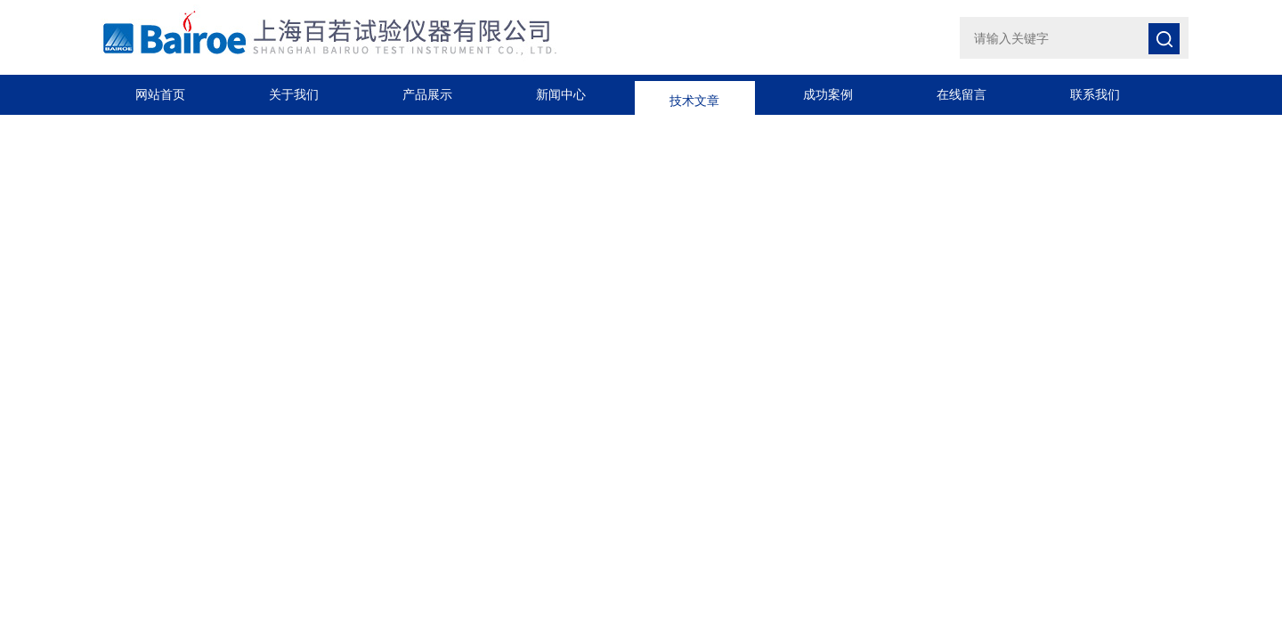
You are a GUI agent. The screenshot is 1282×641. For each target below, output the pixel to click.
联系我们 (1095, 94)
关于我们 (294, 94)
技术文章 (694, 94)
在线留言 (961, 94)
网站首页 (160, 94)
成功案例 (828, 94)
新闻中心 (561, 94)
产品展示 (427, 94)
